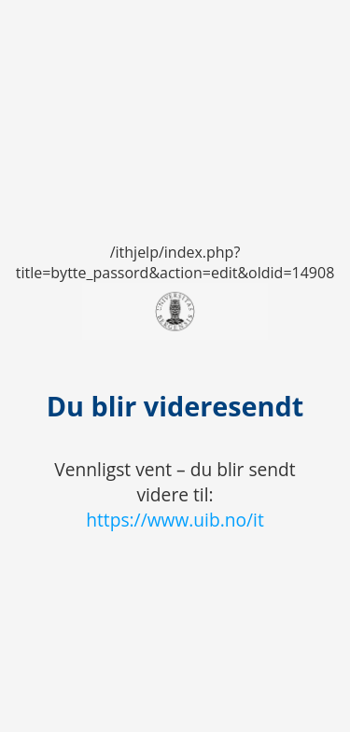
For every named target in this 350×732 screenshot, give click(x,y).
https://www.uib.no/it (175, 519)
